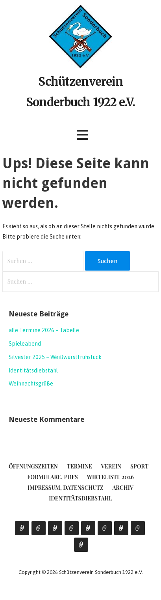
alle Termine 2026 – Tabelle (44, 330)
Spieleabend (25, 343)
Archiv (122, 487)
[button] (82, 135)
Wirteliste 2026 (110, 477)
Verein (111, 466)
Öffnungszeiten (33, 466)
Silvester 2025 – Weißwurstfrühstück (55, 357)
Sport (139, 466)
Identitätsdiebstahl (33, 370)
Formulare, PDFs (52, 477)
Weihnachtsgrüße (31, 383)
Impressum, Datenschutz (65, 487)
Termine (79, 466)
